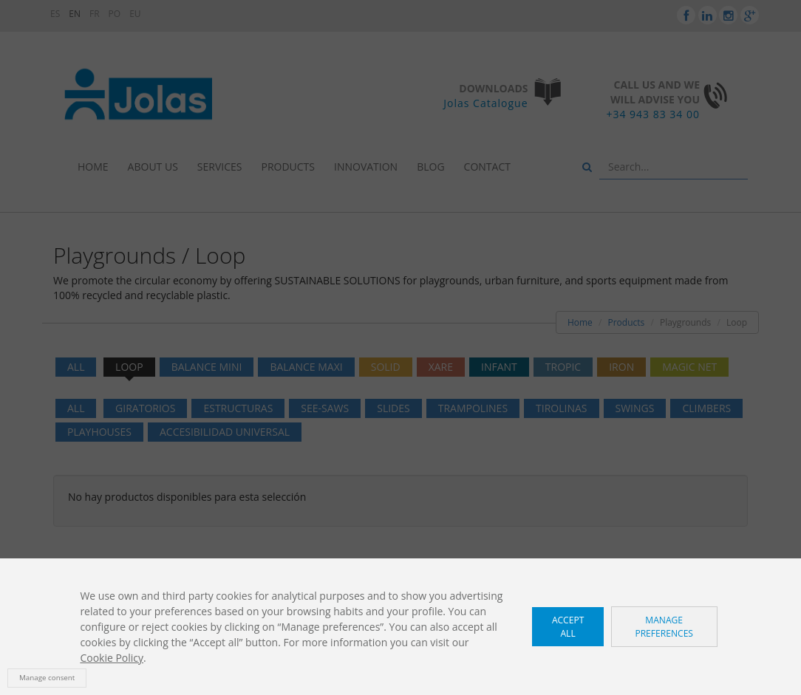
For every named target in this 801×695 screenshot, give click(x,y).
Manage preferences (664, 626)
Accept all (568, 626)
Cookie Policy (111, 658)
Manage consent (47, 677)
